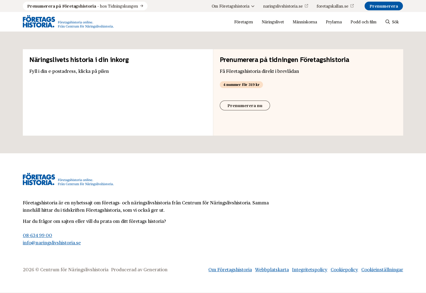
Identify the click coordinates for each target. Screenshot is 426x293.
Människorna (305, 21)
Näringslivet (273, 21)
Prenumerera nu (244, 105)
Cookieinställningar (382, 269)
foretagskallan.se (332, 6)
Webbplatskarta (272, 269)
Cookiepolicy (344, 269)
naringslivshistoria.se (283, 6)
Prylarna (334, 21)
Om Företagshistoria (233, 6)
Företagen (243, 21)
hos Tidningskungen (82, 6)
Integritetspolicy (309, 269)
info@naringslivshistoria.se (52, 242)
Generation (155, 269)
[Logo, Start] (68, 21)
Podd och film (363, 21)
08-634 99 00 (37, 235)
